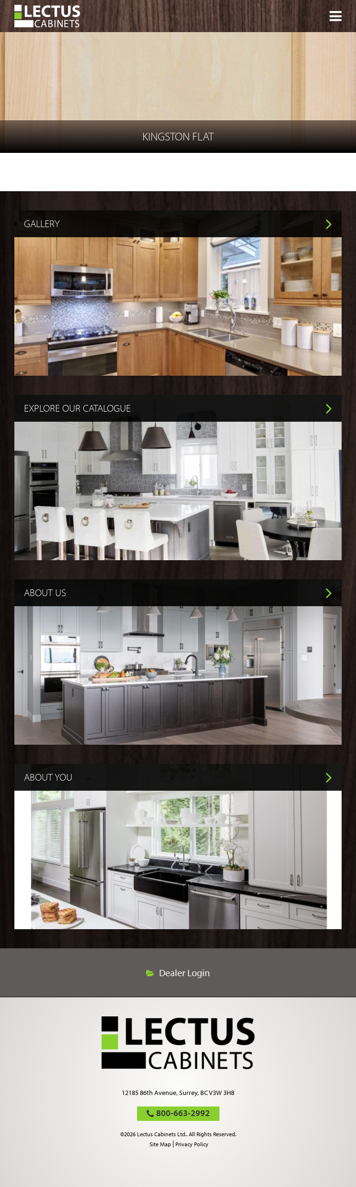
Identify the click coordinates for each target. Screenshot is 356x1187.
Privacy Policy (191, 1144)
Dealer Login (184, 973)
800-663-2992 (183, 1112)
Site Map (160, 1144)
